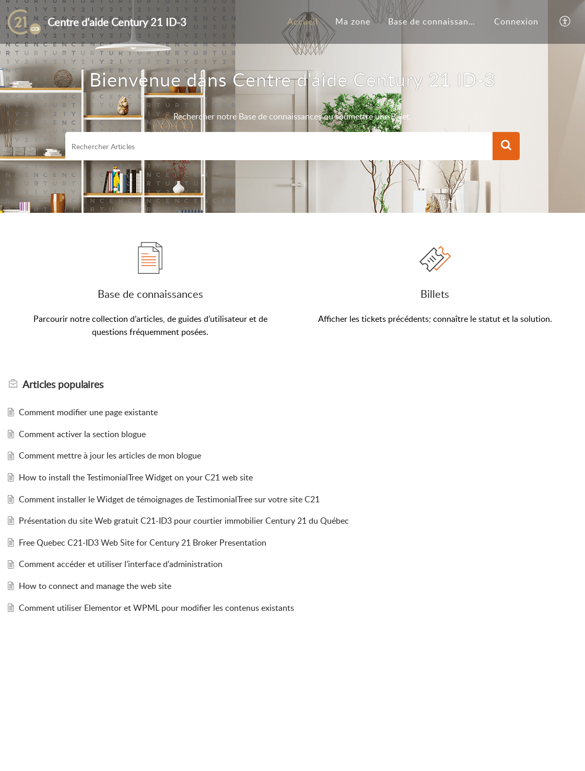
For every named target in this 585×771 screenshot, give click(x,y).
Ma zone (352, 21)
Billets (434, 293)
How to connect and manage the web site (95, 586)
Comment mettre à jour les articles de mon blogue (110, 455)
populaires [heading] (62, 384)
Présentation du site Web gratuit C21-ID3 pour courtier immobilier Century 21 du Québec (184, 520)
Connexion (516, 21)
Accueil (302, 21)
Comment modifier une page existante (88, 412)
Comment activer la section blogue (82, 434)
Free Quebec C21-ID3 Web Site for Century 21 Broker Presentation (142, 542)
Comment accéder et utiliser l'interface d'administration (121, 564)
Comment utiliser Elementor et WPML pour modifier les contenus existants (156, 607)
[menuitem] (303, 22)
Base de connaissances (435, 21)
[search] (279, 146)
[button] (565, 22)
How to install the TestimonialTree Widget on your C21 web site (136, 477)
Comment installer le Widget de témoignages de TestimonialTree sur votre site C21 (169, 499)
